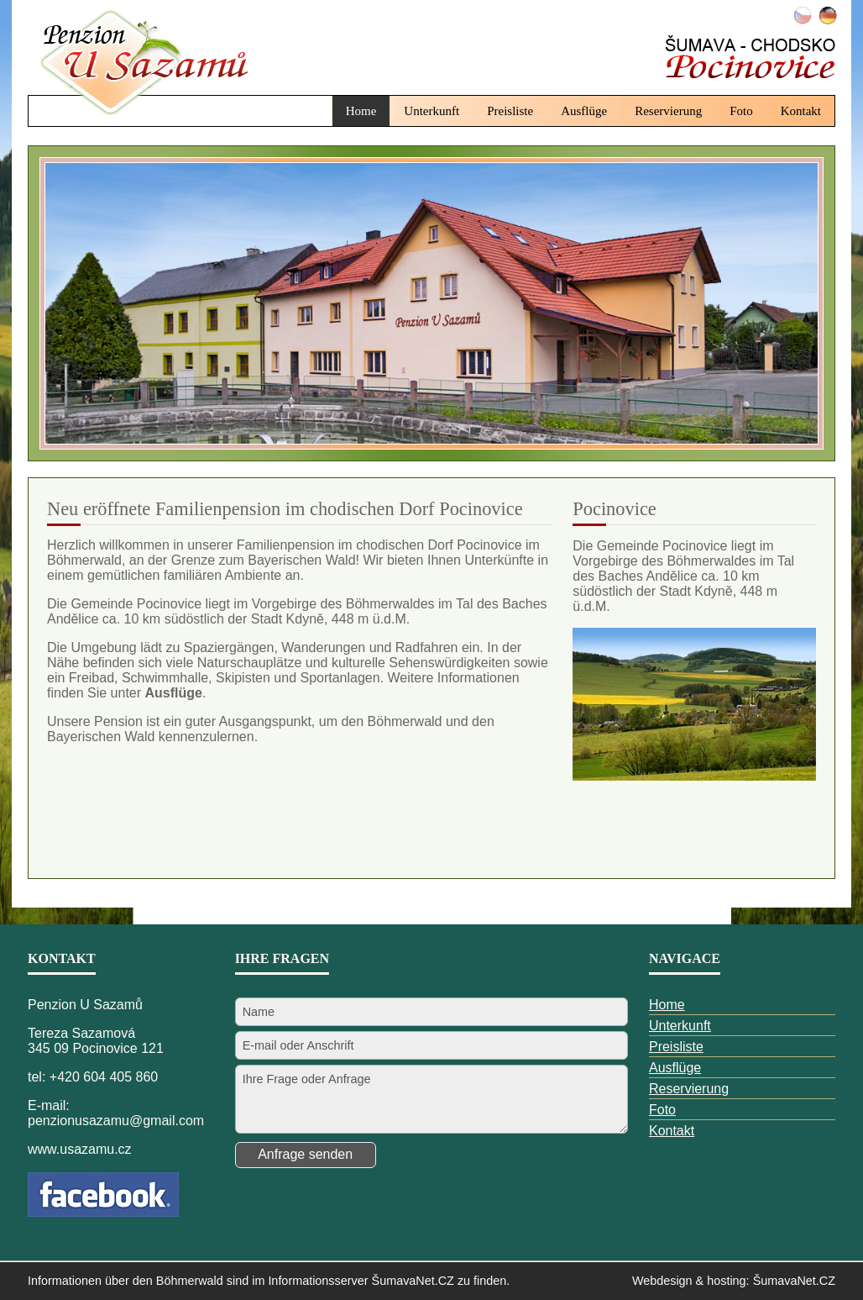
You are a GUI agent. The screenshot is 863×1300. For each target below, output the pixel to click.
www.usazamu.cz (80, 1149)
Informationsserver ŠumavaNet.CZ (361, 1280)
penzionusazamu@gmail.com (116, 1120)
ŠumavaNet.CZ (794, 1280)
